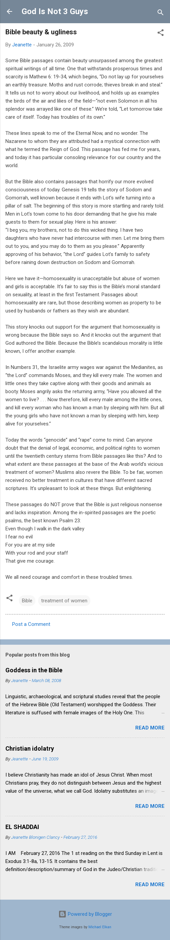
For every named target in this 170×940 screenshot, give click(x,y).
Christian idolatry (29, 748)
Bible (27, 601)
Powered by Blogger (85, 914)
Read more (150, 728)
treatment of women (64, 601)
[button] (161, 34)
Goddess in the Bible (33, 670)
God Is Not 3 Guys (55, 11)
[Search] (161, 13)
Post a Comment (31, 624)
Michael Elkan (99, 927)
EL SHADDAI (22, 826)
